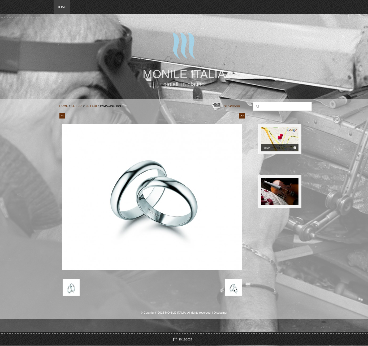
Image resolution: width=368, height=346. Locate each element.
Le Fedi (77, 105)
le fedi (91, 105)
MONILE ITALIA (183, 74)
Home (62, 7)
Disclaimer (220, 312)
